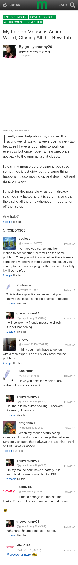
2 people (7, 275)
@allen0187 (26, 491)
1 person (11, 303)
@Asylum (22, 289)
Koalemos (23, 285)
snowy (23, 339)
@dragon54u (26, 427)
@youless (25, 243)
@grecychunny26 (30, 51)
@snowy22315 (28, 344)
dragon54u (27, 423)
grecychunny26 (38, 47)
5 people (7, 221)
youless (24, 238)
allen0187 (26, 487)
